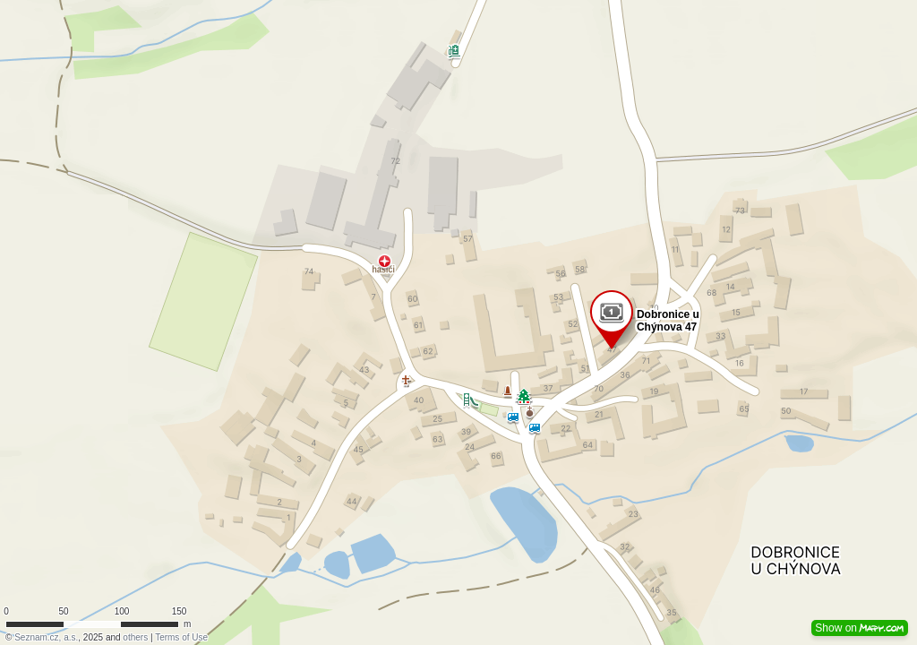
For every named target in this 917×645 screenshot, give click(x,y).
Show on (859, 628)
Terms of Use (181, 637)
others (135, 637)
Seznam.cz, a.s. (46, 637)
